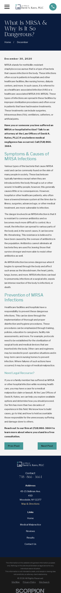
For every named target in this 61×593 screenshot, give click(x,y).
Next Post (47, 445)
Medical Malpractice (30, 524)
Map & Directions (30, 503)
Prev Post (14, 445)
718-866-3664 (30, 477)
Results (30, 537)
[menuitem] (16, 582)
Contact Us (30, 544)
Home (30, 518)
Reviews (30, 531)
